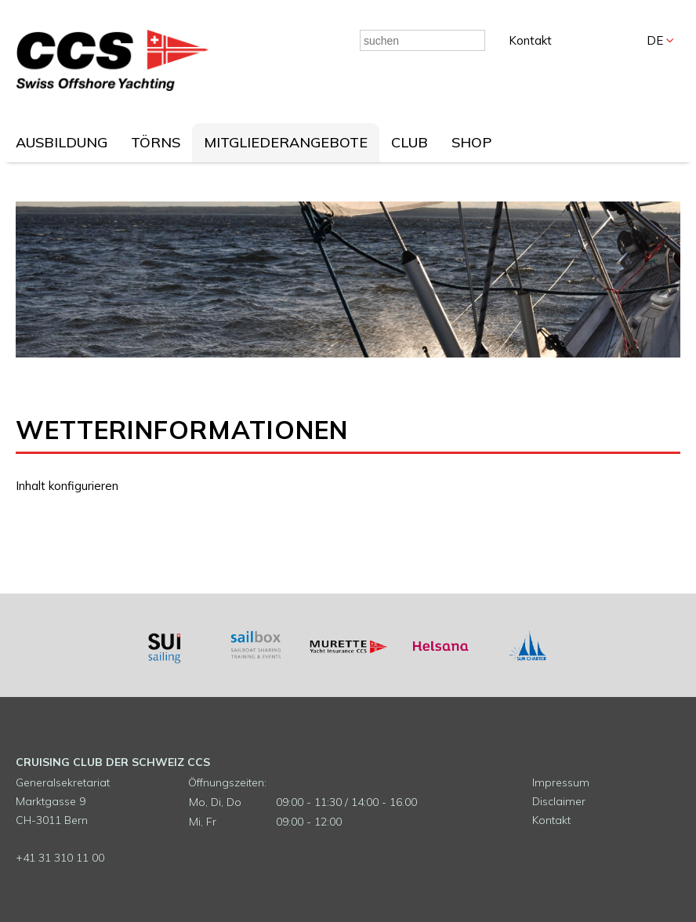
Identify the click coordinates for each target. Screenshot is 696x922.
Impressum (560, 782)
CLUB (409, 142)
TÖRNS (155, 142)
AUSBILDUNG (61, 142)
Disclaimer (558, 801)
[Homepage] (112, 86)
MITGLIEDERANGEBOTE (286, 142)
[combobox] (422, 40)
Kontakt (530, 40)
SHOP (471, 142)
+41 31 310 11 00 (60, 858)
